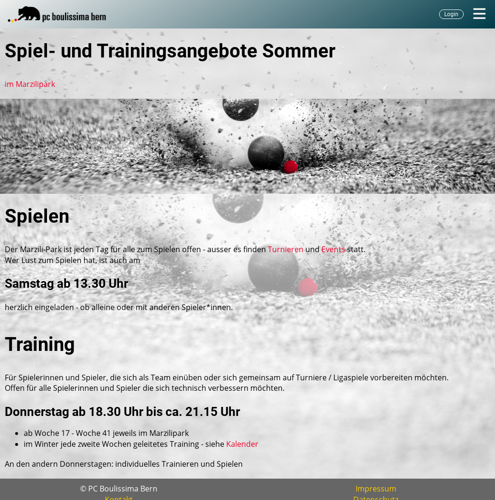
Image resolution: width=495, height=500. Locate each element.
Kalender (242, 444)
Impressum (376, 488)
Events (333, 249)
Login (451, 14)
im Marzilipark (30, 84)
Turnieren (285, 249)
